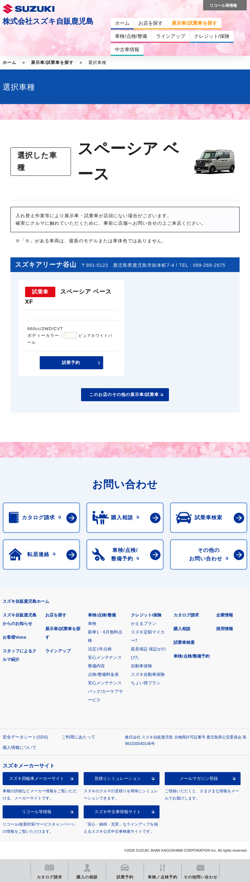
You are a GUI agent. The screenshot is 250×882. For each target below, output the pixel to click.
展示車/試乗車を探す (52, 62)
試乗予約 (71, 362)
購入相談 (182, 628)
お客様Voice (14, 637)
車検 (92, 623)
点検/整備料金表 (103, 674)
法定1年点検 (99, 648)
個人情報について (19, 747)
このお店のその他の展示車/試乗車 (124, 394)
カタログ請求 (186, 615)
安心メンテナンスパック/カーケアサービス (105, 691)
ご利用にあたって (78, 737)
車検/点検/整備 (102, 615)
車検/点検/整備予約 (192, 656)
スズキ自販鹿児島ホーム (26, 601)
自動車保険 (141, 665)
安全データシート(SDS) (25, 737)
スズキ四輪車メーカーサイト (36, 778)
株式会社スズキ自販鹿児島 (48, 21)
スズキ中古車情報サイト (117, 811)
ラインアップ (58, 650)
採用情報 (224, 628)
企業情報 (224, 615)
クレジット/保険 (146, 615)
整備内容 (96, 665)
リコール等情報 (36, 811)
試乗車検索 (184, 642)
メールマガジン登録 (199, 778)
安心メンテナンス (105, 657)
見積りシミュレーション (117, 778)
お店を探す (55, 615)
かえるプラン (143, 623)
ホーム (9, 62)
